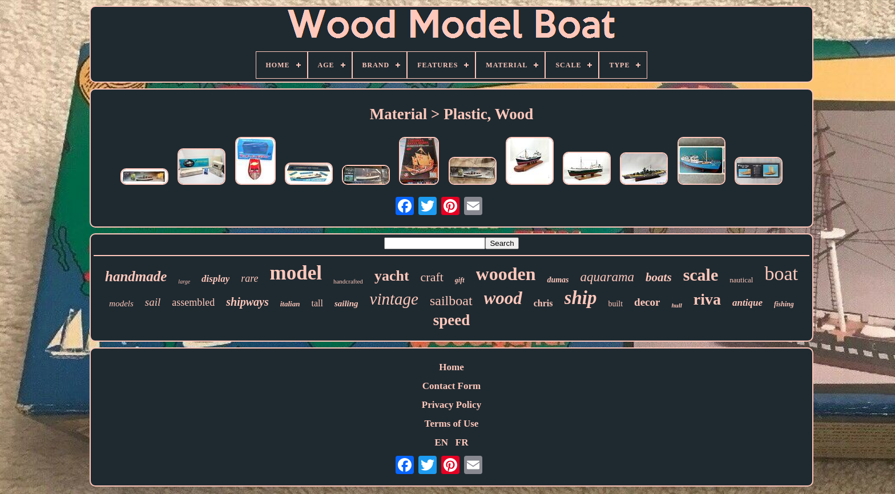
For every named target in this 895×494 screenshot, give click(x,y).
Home (451, 367)
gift (460, 280)
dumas (558, 280)
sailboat (451, 300)
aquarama (607, 277)
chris (543, 303)
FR (462, 442)
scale (701, 274)
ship (581, 298)
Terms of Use (452, 423)
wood (503, 298)
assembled (193, 302)
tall (316, 303)
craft (432, 277)
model (296, 273)
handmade (136, 276)
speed (451, 320)
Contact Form (451, 385)
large (184, 281)
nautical (741, 280)
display (215, 278)
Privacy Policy (451, 404)
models (121, 303)
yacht (391, 276)
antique (747, 302)
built (615, 303)
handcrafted (348, 281)
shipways (247, 301)
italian (290, 303)
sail (152, 302)
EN (441, 442)
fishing (784, 304)
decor (647, 302)
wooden (506, 274)
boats (659, 277)
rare (249, 278)
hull (676, 305)
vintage (394, 299)
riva (707, 299)
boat (781, 273)
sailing (346, 303)
